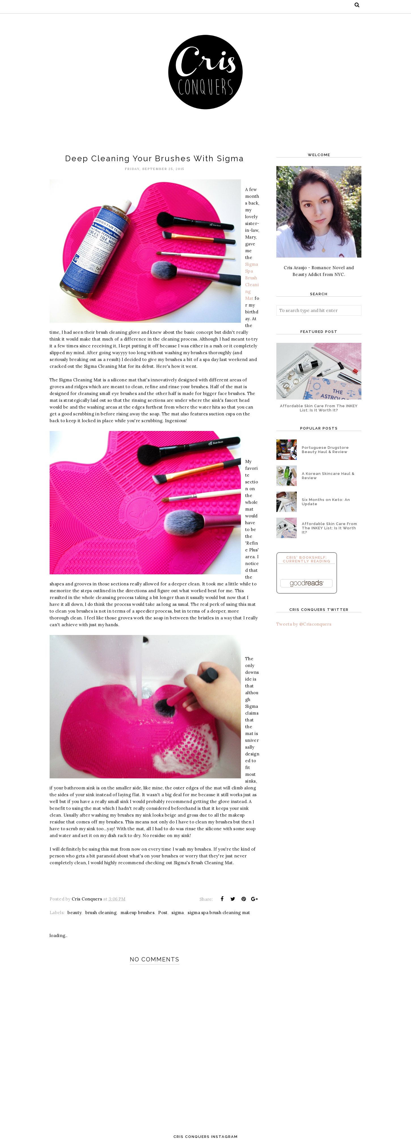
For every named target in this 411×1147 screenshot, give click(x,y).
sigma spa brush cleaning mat (219, 912)
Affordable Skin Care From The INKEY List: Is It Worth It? (319, 408)
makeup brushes (137, 912)
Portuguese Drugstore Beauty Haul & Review (325, 449)
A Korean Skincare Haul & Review (328, 475)
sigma (177, 912)
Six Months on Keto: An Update (326, 502)
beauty (74, 912)
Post (163, 912)
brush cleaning (100, 912)
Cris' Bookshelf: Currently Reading (307, 559)
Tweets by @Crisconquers (303, 624)
